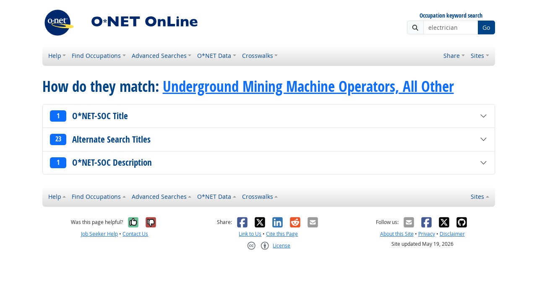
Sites (477, 56)
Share (451, 56)
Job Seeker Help (99, 233)
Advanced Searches (159, 56)
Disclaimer (452, 233)
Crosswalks (257, 56)
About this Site (397, 233)
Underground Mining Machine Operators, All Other (308, 86)
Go (486, 27)
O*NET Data (214, 56)
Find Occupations (96, 56)
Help (54, 56)
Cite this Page (282, 233)
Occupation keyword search (451, 15)
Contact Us (135, 233)
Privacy (426, 233)
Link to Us (250, 233)
